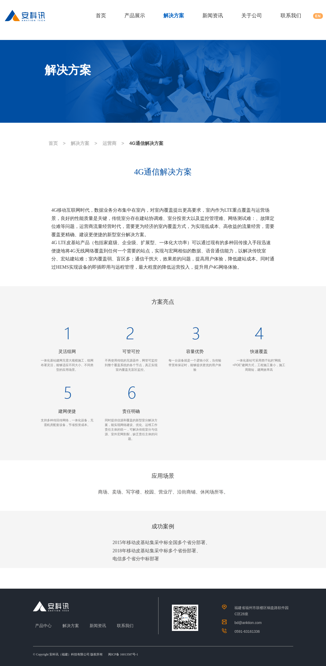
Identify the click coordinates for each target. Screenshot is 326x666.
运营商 (109, 143)
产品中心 (43, 625)
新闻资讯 (212, 15)
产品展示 (134, 15)
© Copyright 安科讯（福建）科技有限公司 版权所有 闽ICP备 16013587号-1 (85, 654)
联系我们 (291, 15)
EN (318, 16)
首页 (101, 15)
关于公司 (251, 15)
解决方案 (173, 15)
